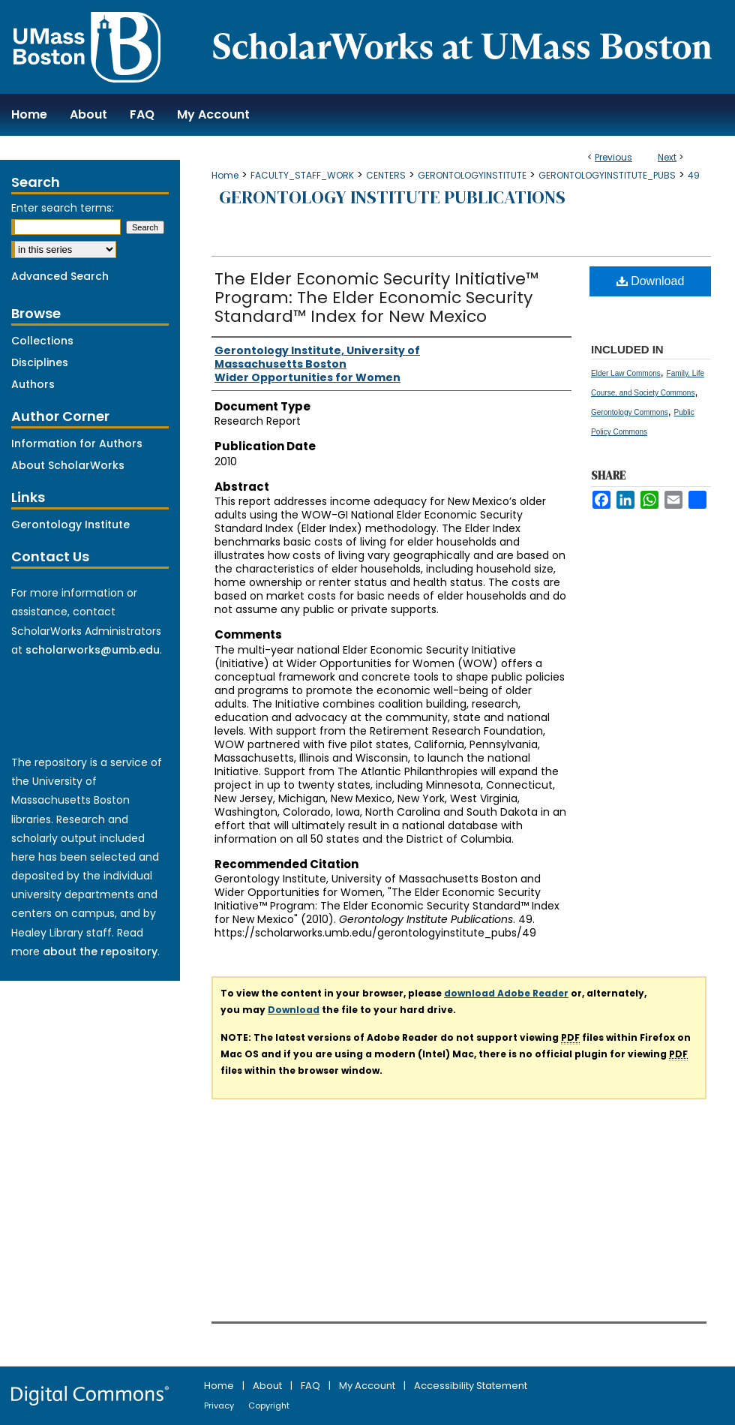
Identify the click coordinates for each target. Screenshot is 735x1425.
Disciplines (39, 362)
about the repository (100, 951)
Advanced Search (60, 276)
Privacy (220, 1405)
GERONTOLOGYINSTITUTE (472, 175)
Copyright (269, 1405)
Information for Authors (76, 443)
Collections (42, 340)
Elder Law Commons (626, 373)
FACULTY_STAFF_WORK (302, 175)
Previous (613, 157)
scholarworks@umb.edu (93, 649)
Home (225, 175)
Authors (33, 384)
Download (650, 281)
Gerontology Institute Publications (392, 197)
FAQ (311, 1385)
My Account (368, 1385)
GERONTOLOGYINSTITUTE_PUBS (607, 175)
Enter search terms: (62, 207)
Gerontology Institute (70, 524)
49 (694, 175)
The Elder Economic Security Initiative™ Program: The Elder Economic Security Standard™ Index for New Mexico (376, 297)
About (268, 1385)
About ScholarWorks (67, 465)
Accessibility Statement (470, 1385)
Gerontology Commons (629, 412)
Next (667, 157)
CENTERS (386, 175)
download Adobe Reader (506, 993)
